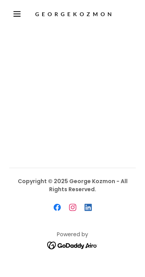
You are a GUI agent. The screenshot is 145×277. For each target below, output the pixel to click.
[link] (74, 14)
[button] (17, 14)
